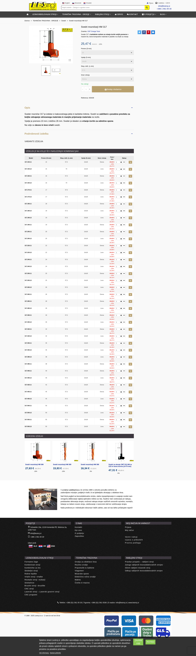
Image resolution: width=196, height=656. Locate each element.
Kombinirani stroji (32, 565)
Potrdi (150, 642)
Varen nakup (131, 537)
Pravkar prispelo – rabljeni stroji (139, 562)
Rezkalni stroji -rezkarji (35, 580)
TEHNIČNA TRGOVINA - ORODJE (75, 14)
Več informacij (44, 653)
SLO (35, 546)
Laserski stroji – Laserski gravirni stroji (42, 592)
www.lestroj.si (133, 603)
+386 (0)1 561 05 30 (74, 603)
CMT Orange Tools (93, 31)
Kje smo (78, 530)
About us (31, 485)
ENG (53, 546)
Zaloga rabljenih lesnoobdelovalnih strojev (144, 565)
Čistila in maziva (82, 583)
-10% (35, 471)
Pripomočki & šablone (84, 568)
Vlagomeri (79, 571)
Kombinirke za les (33, 568)
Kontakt (132, 14)
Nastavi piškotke (55, 653)
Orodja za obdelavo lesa (86, 562)
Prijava (128, 527)
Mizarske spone (82, 574)
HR (44, 546)
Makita (78, 580)
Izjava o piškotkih (134, 540)
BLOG (162, 14)
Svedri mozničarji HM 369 (34, 464)
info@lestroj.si (164, 6)
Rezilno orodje (81, 565)
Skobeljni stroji (31, 571)
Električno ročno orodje (85, 577)
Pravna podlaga (133, 543)
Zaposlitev (79, 536)
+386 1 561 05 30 (164, 9)
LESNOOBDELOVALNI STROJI (44, 14)
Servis (119, 14)
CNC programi (31, 595)
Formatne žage (31, 562)
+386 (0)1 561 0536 (99, 603)
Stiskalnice (29, 583)
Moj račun (129, 530)
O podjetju (148, 14)
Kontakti (78, 527)
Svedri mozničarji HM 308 (90, 464)
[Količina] (86, 89)
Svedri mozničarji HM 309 (62, 464)
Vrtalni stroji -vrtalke (34, 577)
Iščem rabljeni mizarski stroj (137, 568)
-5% (90, 471)
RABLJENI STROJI (102, 14)
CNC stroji (29, 589)
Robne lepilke (31, 574)
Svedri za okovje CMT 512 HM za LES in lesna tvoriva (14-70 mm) (120, 465)
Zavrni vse (138, 642)
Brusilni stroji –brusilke (35, 586)
